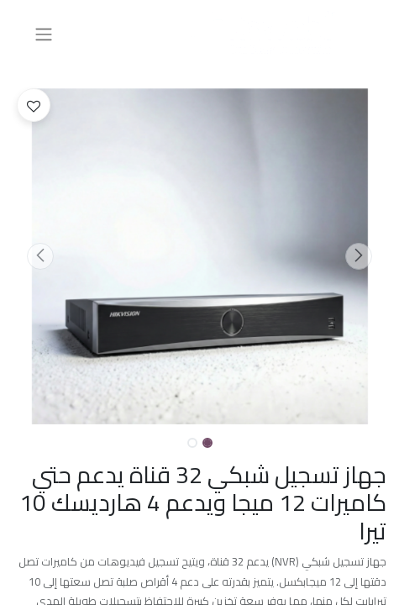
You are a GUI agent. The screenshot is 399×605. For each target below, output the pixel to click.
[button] (358, 256)
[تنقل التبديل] (43, 33)
